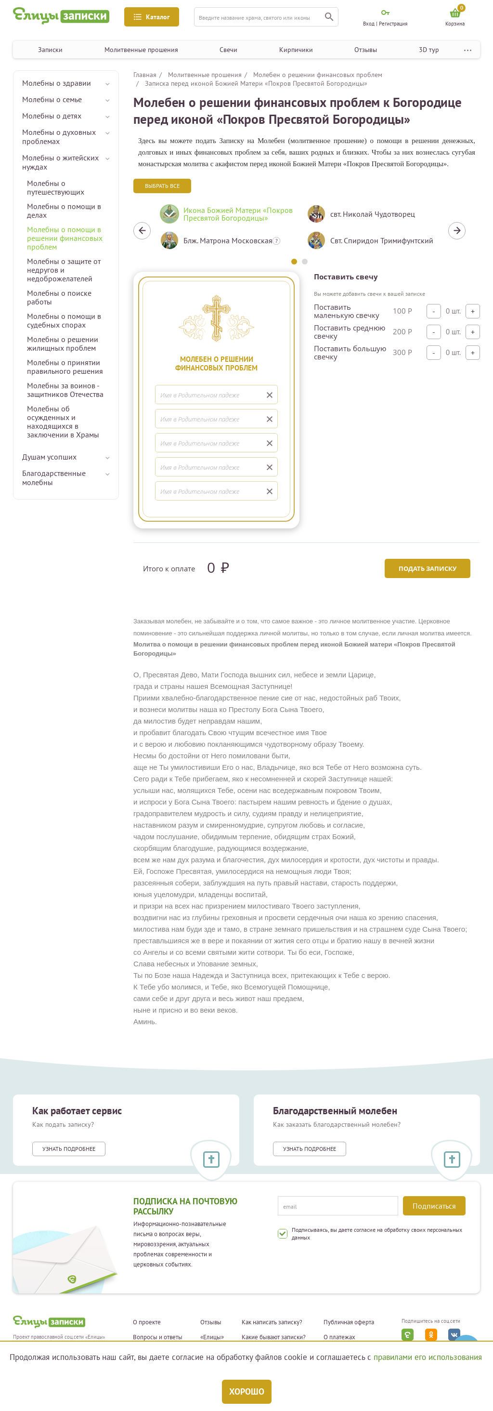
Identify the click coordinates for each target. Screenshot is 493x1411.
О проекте (147, 1322)
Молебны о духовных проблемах (59, 136)
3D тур (429, 49)
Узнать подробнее (68, 1148)
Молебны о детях (51, 115)
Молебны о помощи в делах (64, 210)
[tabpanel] (226, 230)
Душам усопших (49, 457)
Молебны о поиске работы (59, 297)
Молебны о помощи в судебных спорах (64, 320)
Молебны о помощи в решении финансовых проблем (65, 237)
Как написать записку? (272, 1322)
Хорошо (246, 1391)
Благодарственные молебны (54, 477)
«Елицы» (212, 1337)
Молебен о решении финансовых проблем (317, 74)
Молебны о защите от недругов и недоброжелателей (64, 269)
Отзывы (365, 49)
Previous (142, 230)
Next (457, 230)
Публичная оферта (349, 1322)
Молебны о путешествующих (55, 187)
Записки (50, 49)
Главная (144, 74)
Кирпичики (296, 49)
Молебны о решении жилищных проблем (62, 343)
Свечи (228, 49)
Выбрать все (162, 185)
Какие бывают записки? (274, 1337)
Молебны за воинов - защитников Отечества (65, 390)
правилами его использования (428, 1357)
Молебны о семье (52, 99)
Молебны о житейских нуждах (60, 162)
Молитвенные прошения (141, 49)
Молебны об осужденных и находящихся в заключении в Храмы (63, 421)
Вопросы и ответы (157, 1337)
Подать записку (427, 568)
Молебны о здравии (56, 83)
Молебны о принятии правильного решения (65, 366)
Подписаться (434, 1206)
